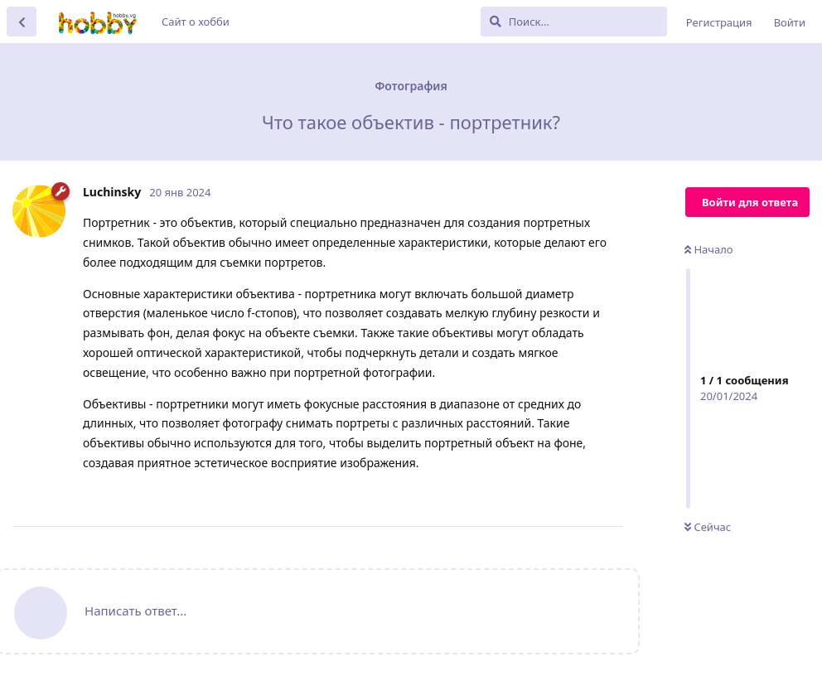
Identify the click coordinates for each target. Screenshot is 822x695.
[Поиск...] (574, 21)
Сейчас (707, 526)
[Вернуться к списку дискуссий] (21, 21)
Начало (708, 249)
